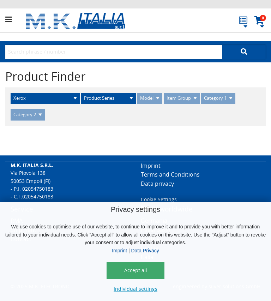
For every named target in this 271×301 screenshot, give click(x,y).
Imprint (119, 250)
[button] (15, 20)
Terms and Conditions (170, 174)
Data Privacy (145, 250)
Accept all (135, 270)
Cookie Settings (159, 199)
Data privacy (157, 184)
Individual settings (135, 288)
